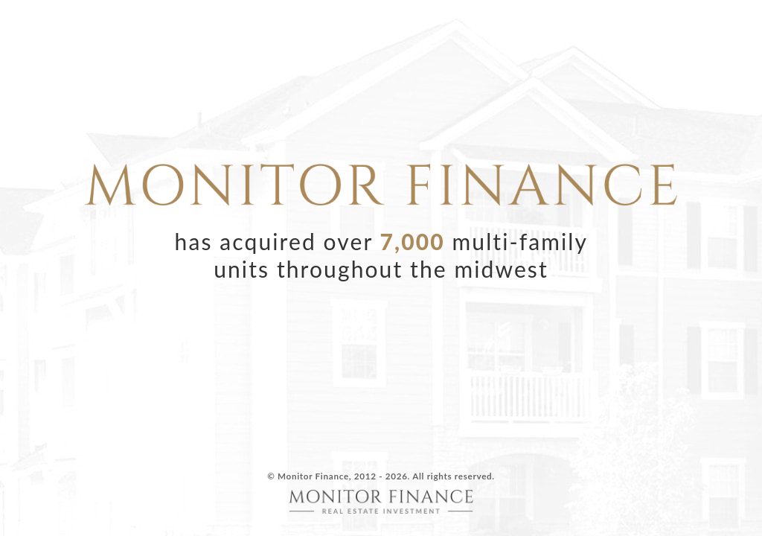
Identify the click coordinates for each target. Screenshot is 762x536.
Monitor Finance (313, 475)
